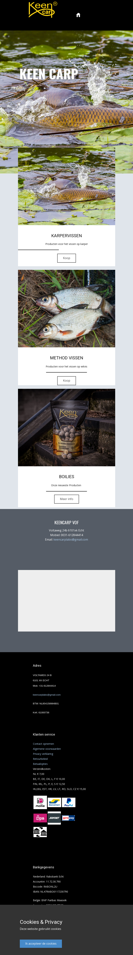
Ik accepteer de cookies (41, 943)
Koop (66, 258)
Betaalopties (40, 764)
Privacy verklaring (43, 753)
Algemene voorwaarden (47, 748)
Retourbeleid (40, 759)
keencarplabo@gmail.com (70, 539)
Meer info (66, 499)
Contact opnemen (43, 743)
